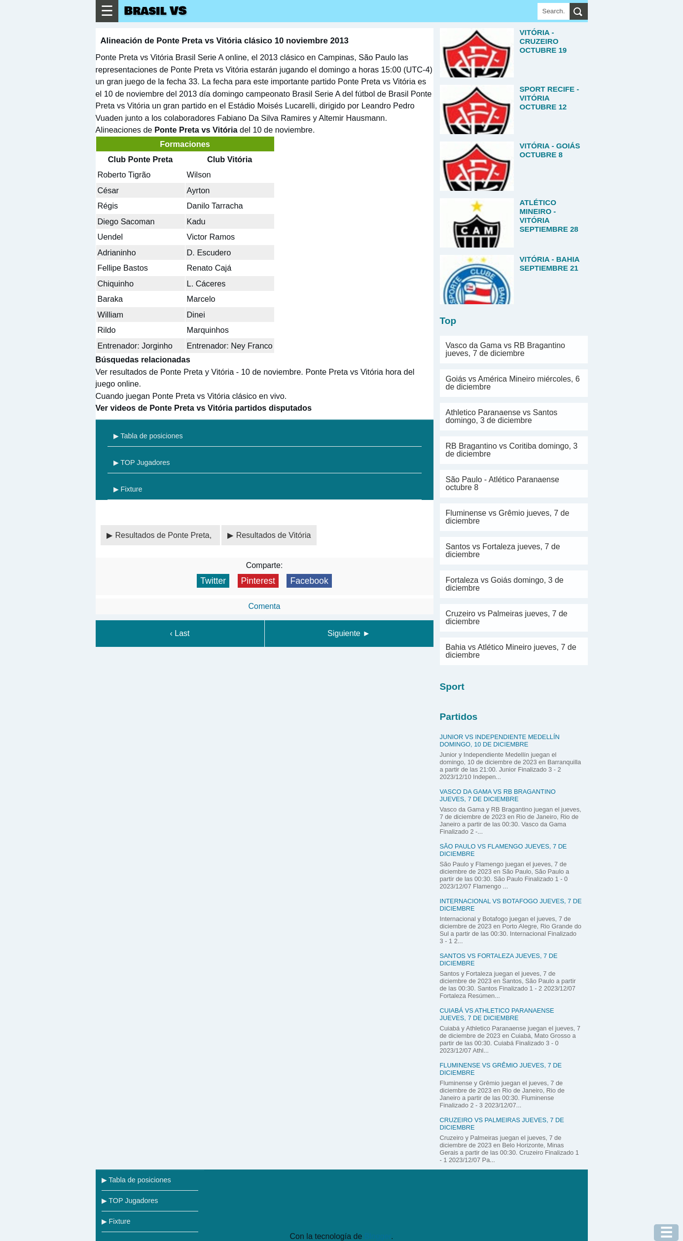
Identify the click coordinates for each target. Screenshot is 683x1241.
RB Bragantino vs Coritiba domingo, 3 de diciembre (512, 450)
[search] (579, 11)
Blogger (377, 1236)
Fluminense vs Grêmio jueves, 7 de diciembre (508, 517)
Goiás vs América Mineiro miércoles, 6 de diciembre (513, 383)
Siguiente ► (348, 633)
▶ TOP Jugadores (141, 462)
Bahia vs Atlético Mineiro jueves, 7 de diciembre (511, 651)
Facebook (309, 581)
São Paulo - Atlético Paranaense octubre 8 (502, 483)
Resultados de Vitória (273, 535)
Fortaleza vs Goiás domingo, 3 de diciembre (505, 584)
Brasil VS (155, 11)
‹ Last (179, 633)
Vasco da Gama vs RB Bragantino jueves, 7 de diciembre (506, 349)
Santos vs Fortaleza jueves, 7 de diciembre (503, 550)
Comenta (265, 606)
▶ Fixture (128, 489)
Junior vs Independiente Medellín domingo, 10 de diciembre (500, 740)
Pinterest (258, 581)
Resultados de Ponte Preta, (164, 535)
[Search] (554, 11)
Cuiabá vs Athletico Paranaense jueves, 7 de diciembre (497, 1014)
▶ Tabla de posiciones (148, 436)
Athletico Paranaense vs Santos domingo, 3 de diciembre (502, 416)
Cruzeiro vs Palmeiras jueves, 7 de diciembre (507, 617)
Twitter (213, 581)
